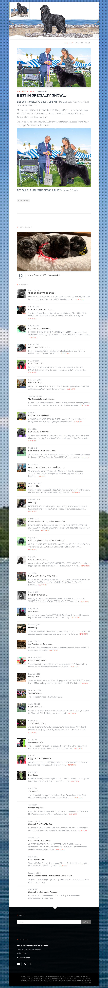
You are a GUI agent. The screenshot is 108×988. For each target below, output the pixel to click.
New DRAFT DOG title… (37, 595)
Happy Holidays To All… (37, 660)
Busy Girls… (33, 775)
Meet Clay (32, 503)
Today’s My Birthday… (37, 723)
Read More (80, 299)
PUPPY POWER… (35, 383)
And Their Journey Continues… (40, 644)
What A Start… (34, 611)
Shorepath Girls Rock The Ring (40, 824)
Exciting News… (34, 677)
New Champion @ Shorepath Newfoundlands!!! (46, 522)
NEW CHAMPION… (36, 364)
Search (86, 922)
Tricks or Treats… (35, 693)
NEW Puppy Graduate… (37, 560)
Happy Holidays (34, 486)
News (71, 43)
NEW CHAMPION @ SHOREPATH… (42, 576)
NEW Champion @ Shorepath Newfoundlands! (46, 541)
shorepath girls (23, 200)
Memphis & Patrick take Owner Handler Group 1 (47, 467)
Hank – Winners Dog (36, 859)
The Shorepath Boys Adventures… (41, 399)
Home (66, 43)
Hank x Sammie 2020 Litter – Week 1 (43, 275)
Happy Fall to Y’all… (36, 707)
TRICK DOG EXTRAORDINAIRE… (42, 293)
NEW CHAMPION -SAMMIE (39, 840)
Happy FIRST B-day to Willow (39, 759)
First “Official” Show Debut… (39, 347)
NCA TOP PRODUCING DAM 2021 (42, 451)
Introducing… (33, 628)
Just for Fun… (33, 791)
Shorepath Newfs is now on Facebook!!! (43, 892)
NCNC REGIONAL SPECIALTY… (41, 309)
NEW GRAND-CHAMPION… (39, 415)
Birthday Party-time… (36, 808)
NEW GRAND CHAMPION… (39, 328)
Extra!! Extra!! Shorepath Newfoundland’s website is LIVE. (50, 876)
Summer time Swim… (36, 742)
